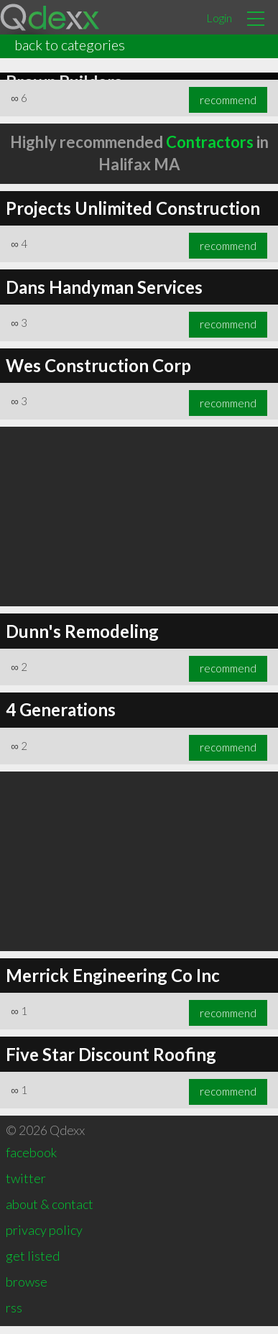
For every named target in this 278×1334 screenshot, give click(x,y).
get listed (33, 1264)
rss (14, 1315)
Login (219, 17)
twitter (26, 1186)
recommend (228, 107)
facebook (31, 1160)
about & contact (49, 1212)
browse (26, 1289)
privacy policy (44, 1238)
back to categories (69, 44)
